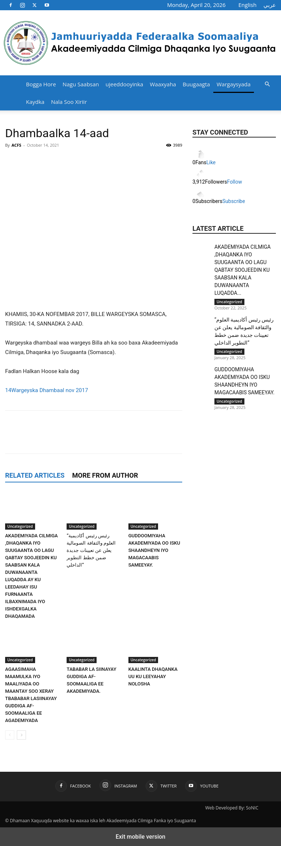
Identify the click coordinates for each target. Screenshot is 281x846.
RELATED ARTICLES (34, 475)
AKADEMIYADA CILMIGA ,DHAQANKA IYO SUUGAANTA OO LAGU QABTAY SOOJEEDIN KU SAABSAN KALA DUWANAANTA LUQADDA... (242, 270)
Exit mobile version (140, 836)
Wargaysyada (234, 84)
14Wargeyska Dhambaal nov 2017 (46, 390)
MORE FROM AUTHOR (105, 475)
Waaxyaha (163, 84)
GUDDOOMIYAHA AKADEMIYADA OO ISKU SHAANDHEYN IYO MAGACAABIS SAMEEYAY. (154, 550)
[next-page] (21, 735)
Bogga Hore (41, 84)
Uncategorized (20, 526)
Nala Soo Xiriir (69, 101)
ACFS (16, 145)
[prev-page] (9, 735)
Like (211, 162)
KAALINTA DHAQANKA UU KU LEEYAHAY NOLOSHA (152, 676)
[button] (267, 84)
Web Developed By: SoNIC (231, 808)
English (248, 4)
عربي (269, 4)
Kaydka (35, 101)
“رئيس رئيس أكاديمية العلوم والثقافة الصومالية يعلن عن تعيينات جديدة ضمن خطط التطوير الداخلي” (91, 550)
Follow (234, 182)
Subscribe (233, 201)
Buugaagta (196, 84)
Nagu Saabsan (81, 84)
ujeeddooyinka (124, 84)
